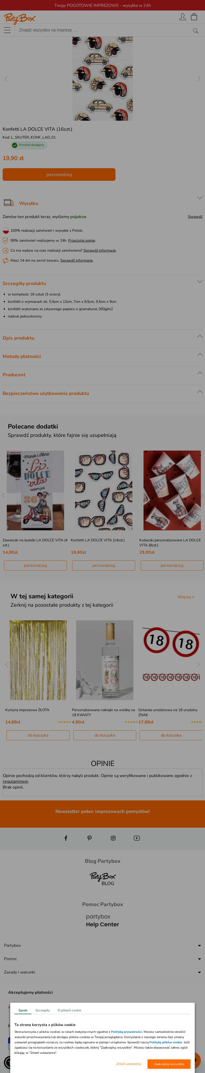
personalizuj (59, 174)
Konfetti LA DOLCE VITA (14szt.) (98, 540)
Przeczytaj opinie (81, 240)
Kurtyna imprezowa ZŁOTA (27, 709)
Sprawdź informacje (99, 250)
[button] (10, 1062)
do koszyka (38, 735)
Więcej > (186, 597)
